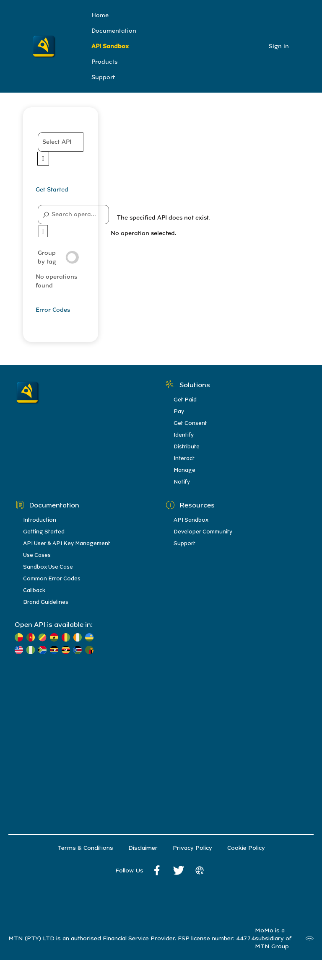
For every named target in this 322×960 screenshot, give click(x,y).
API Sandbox (110, 46)
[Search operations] (73, 214)
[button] (60, 142)
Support (103, 77)
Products (104, 62)
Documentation (113, 31)
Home (100, 15)
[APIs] (60, 149)
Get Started (52, 190)
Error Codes (53, 310)
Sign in (279, 46)
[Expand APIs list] (43, 159)
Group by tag (58, 257)
